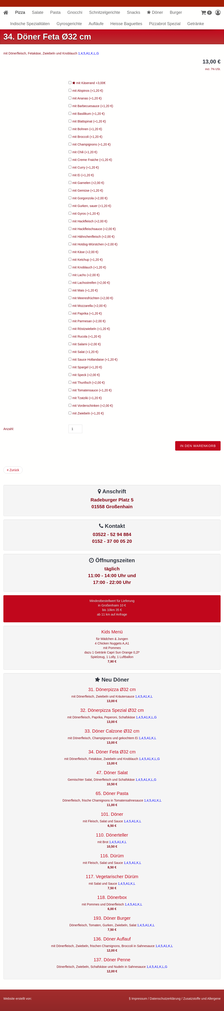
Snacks (133, 12)
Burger (176, 12)
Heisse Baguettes (126, 23)
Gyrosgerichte (69, 23)
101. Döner (112, 814)
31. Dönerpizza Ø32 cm (112, 689)
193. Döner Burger (112, 918)
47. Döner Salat (112, 772)
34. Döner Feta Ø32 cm (112, 751)
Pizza (20, 12)
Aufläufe (96, 23)
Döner (154, 12)
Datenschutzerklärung (165, 998)
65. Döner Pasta (112, 793)
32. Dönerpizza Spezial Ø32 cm (112, 710)
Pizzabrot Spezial (164, 23)
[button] (206, 12)
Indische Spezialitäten (30, 23)
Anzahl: (8, 429)
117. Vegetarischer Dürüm (112, 876)
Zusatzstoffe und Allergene (202, 998)
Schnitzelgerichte (104, 12)
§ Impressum (138, 998)
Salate (37, 12)
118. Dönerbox (112, 897)
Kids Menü (112, 631)
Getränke (195, 23)
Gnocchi (74, 12)
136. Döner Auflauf (112, 938)
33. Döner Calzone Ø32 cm (112, 731)
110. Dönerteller (112, 834)
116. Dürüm (112, 855)
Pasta (55, 12)
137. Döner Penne (112, 959)
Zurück (13, 470)
